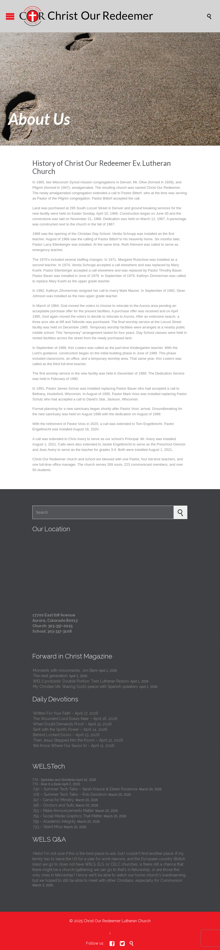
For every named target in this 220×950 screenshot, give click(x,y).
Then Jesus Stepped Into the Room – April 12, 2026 (78, 740)
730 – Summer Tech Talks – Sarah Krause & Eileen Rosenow (85, 789)
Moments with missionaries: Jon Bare (65, 670)
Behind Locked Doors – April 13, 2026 (66, 735)
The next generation (50, 676)
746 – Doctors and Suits (53, 805)
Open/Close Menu (10, 16)
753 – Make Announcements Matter (63, 810)
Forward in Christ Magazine (72, 656)
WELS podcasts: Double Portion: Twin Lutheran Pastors (81, 681)
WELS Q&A (49, 839)
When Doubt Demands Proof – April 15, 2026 (72, 724)
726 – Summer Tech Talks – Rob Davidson (70, 794)
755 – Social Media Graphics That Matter (67, 816)
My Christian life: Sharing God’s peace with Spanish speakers (85, 686)
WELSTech (48, 766)
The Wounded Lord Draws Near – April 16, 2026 (75, 718)
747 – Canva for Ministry (53, 800)
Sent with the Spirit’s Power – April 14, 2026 (70, 729)
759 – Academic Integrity (54, 821)
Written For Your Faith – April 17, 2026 (65, 713)
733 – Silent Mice (47, 827)
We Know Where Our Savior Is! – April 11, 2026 (73, 745)
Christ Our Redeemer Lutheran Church (117, 921)
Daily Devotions (55, 699)
